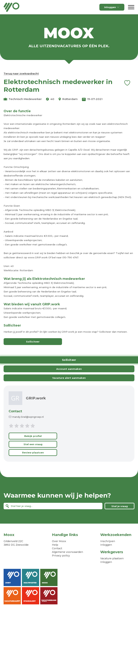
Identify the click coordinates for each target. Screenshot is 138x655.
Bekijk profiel (33, 436)
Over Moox (59, 541)
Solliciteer (33, 341)
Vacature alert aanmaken (69, 377)
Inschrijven (107, 541)
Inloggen (111, 7)
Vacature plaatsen (112, 558)
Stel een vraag (33, 444)
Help (55, 544)
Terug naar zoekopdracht (21, 73)
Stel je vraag (119, 506)
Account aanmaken (69, 368)
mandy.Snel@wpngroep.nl (28, 416)
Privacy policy (61, 555)
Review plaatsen (33, 452)
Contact (15, 411)
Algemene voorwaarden (67, 552)
